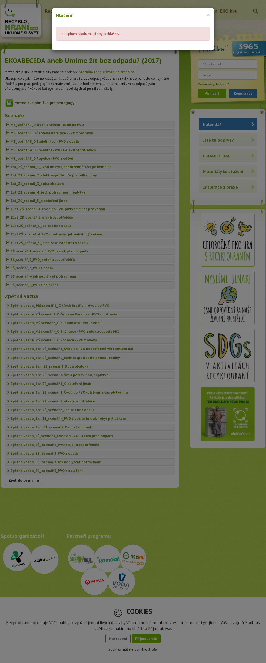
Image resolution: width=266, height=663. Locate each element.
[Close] (208, 15)
